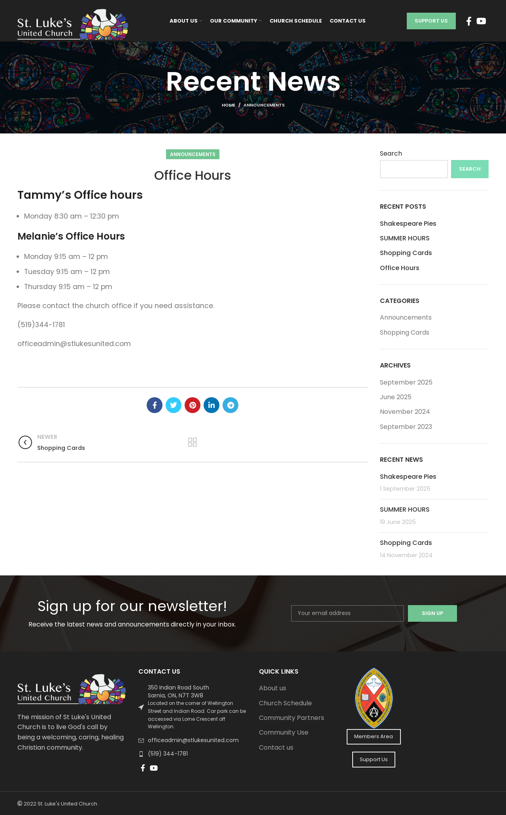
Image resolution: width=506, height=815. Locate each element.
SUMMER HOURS (405, 238)
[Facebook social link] (469, 21)
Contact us (276, 747)
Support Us (431, 21)
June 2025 (396, 397)
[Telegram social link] (230, 405)
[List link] (192, 707)
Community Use (283, 732)
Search (391, 153)
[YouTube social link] (481, 21)
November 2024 (405, 411)
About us (272, 688)
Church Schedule (285, 703)
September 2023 (406, 426)
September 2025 (406, 382)
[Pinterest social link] (192, 405)
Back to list (192, 442)
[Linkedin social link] (211, 405)
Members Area (373, 736)
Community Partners (291, 718)
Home (228, 105)
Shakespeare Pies (408, 223)
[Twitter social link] (173, 405)
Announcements (264, 105)
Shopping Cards (406, 253)
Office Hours (399, 268)
